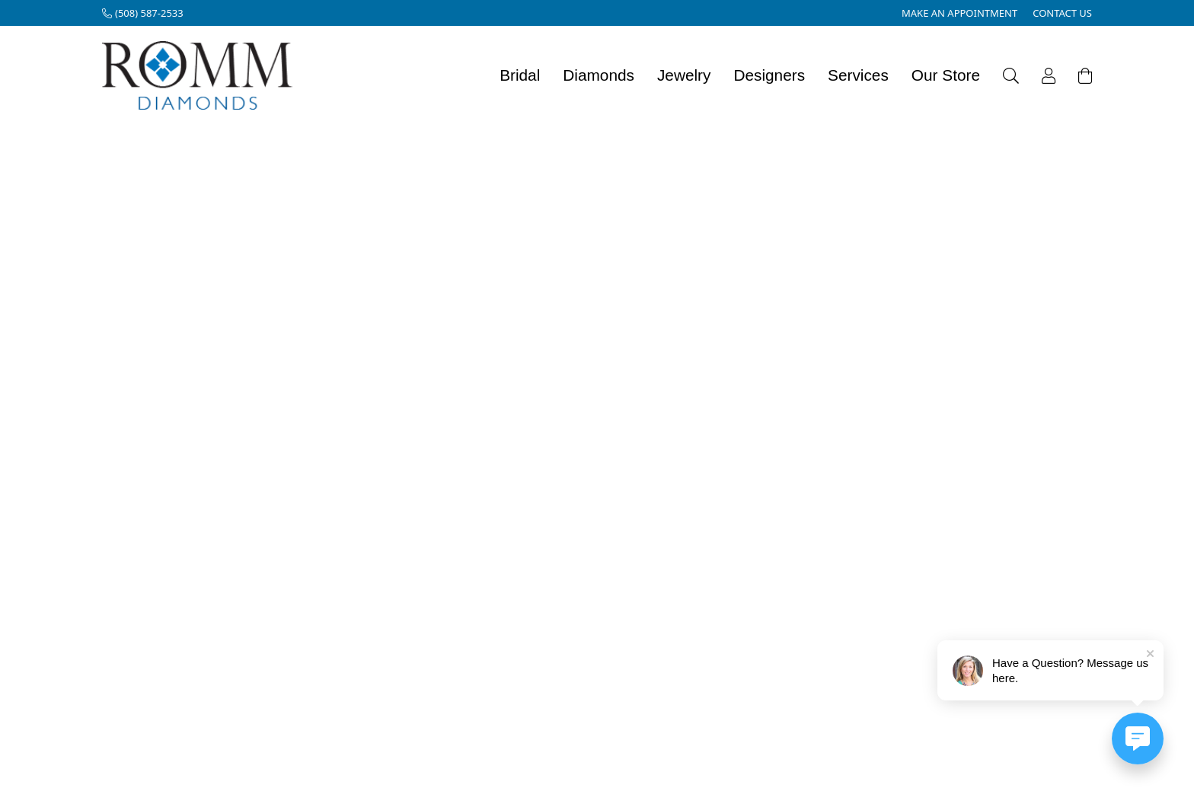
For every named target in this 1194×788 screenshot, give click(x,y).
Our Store (945, 75)
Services (858, 75)
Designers (769, 75)
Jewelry (684, 75)
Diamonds (598, 75)
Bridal (520, 75)
